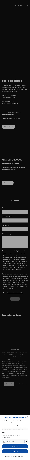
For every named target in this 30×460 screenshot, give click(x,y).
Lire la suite (5, 432)
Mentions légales (7, 435)
